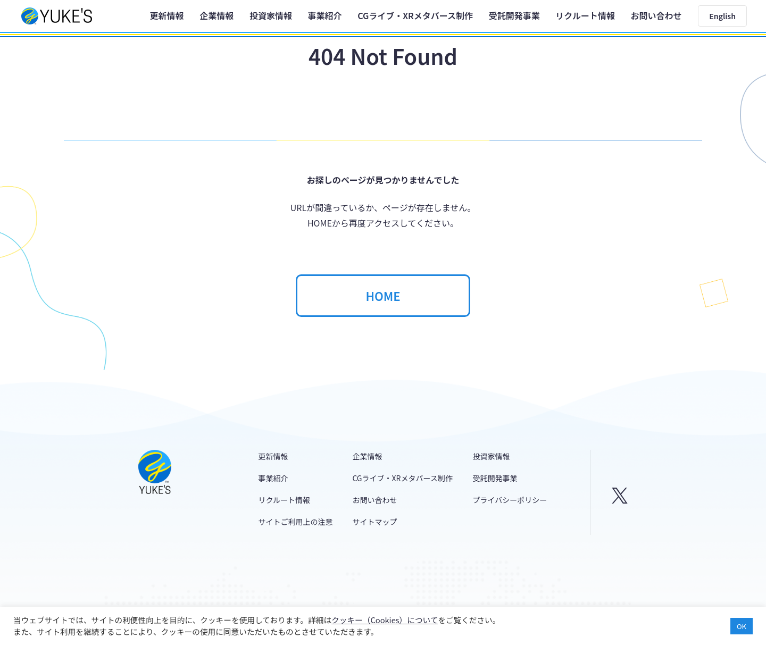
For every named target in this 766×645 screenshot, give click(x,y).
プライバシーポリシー (510, 500)
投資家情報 (270, 15)
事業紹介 (325, 15)
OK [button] (741, 626)
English (722, 16)
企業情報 (216, 15)
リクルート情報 (585, 15)
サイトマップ (374, 521)
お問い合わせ (656, 15)
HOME (382, 295)
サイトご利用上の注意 (296, 521)
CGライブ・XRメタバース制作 (415, 15)
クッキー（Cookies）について (384, 619)
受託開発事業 (514, 15)
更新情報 (167, 15)
